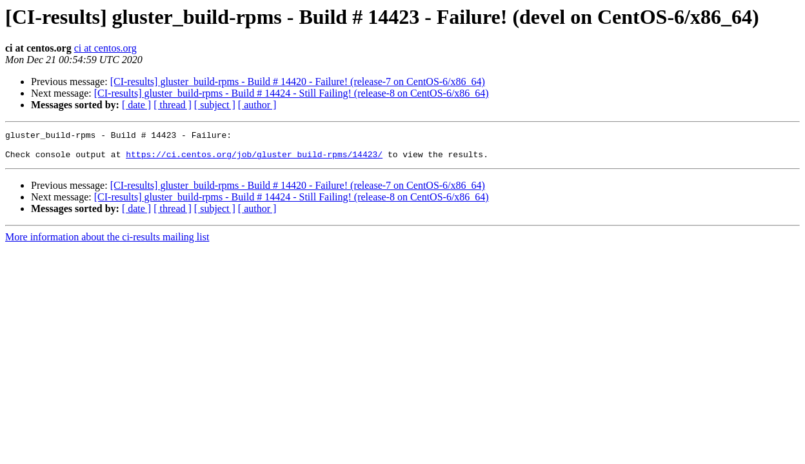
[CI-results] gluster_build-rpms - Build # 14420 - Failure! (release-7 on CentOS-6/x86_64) (297, 81)
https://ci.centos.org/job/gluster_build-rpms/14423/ (254, 160)
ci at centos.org (105, 48)
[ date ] (136, 104)
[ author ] (257, 104)
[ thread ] (173, 104)
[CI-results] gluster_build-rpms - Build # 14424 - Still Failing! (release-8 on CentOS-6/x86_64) (291, 93)
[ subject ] (214, 104)
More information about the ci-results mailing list (107, 242)
